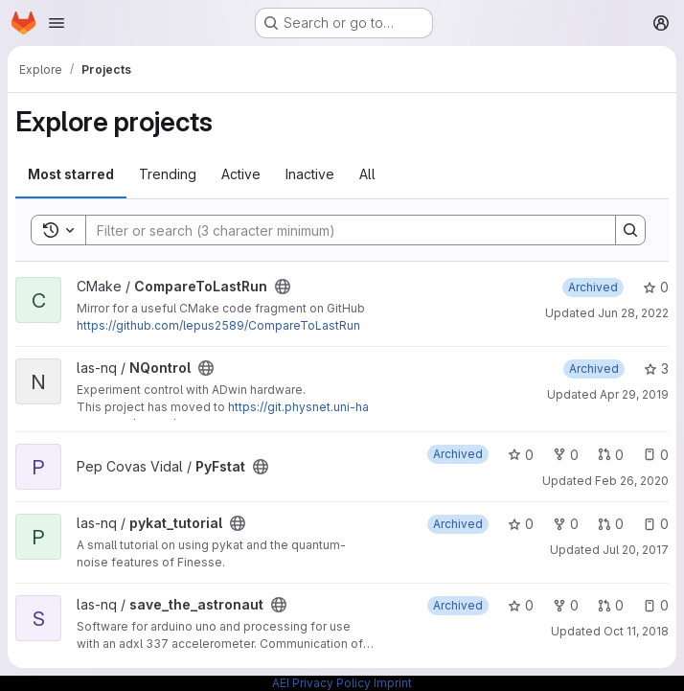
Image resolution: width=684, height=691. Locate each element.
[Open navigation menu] (56, 23)
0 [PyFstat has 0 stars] (521, 455)
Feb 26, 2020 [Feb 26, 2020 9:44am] (632, 480)
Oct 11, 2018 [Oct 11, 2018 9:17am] (636, 631)
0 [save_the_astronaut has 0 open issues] (656, 605)
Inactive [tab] (309, 174)
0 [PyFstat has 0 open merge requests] (611, 455)
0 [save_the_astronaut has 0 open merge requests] (611, 605)
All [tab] (367, 174)
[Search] (341, 230)
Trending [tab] (167, 174)
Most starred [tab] (71, 174)
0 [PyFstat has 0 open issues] (656, 455)
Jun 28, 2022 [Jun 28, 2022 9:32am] (633, 313)
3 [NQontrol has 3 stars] (656, 368)
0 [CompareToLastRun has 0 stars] (656, 287)
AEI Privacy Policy (321, 683)
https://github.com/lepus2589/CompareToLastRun (218, 325)
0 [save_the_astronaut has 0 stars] (521, 605)
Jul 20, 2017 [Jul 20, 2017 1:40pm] (636, 549)
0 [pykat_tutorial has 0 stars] (521, 524)
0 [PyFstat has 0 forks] (566, 455)
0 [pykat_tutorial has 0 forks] (566, 524)
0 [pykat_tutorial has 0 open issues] (656, 524)
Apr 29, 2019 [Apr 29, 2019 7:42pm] (634, 394)
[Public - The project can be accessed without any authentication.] (282, 286)
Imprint (393, 683)
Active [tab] (241, 174)
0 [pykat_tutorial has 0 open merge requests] (611, 524)
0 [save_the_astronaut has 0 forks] (566, 605)
